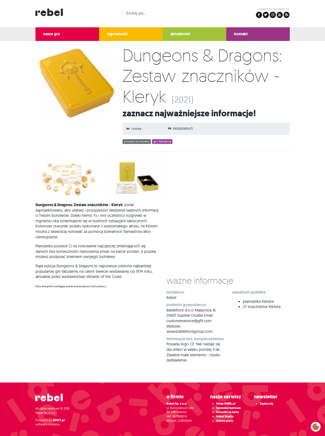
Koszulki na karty (227, 412)
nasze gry (51, 34)
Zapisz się (266, 404)
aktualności (180, 34)
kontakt (241, 34)
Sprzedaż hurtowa (228, 408)
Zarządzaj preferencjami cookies (315, 425)
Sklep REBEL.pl (225, 404)
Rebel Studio (225, 416)
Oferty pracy (224, 421)
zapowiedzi (117, 34)
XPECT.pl (59, 420)
